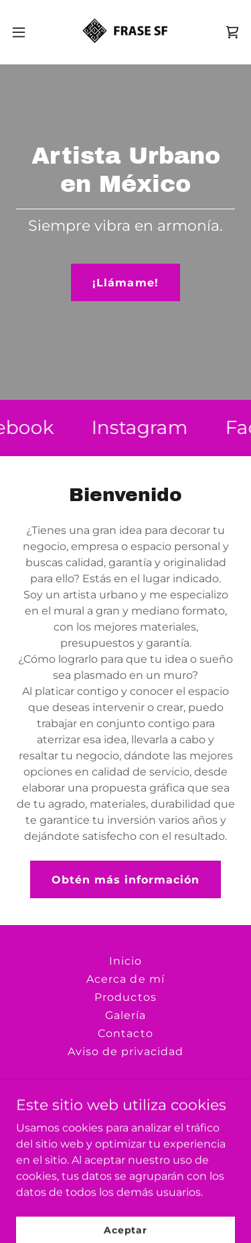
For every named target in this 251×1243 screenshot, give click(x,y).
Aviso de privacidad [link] (125, 1051)
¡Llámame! (125, 282)
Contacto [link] (125, 1033)
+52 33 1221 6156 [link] (154, 1122)
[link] (125, 32)
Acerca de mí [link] (125, 979)
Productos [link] (125, 997)
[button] (23, 32)
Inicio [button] (125, 961)
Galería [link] (125, 1015)
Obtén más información (125, 879)
